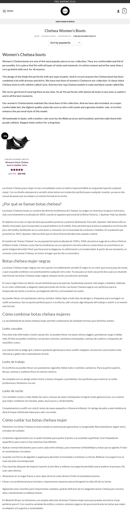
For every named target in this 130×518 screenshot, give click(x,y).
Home (36, 36)
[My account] (118, 11)
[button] (7, 11)
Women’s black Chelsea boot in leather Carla (16, 164)
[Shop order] (65, 42)
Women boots (64, 36)
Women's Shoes (49, 36)
